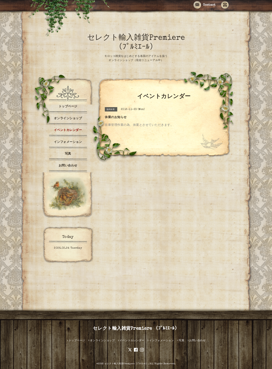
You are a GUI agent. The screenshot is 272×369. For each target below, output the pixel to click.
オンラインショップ (68, 118)
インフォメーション (68, 142)
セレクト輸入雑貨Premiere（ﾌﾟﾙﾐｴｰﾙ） (126, 364)
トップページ (68, 106)
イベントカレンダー (68, 130)
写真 (68, 153)
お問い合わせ (68, 165)
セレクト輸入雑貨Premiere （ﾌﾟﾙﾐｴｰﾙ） (136, 328)
